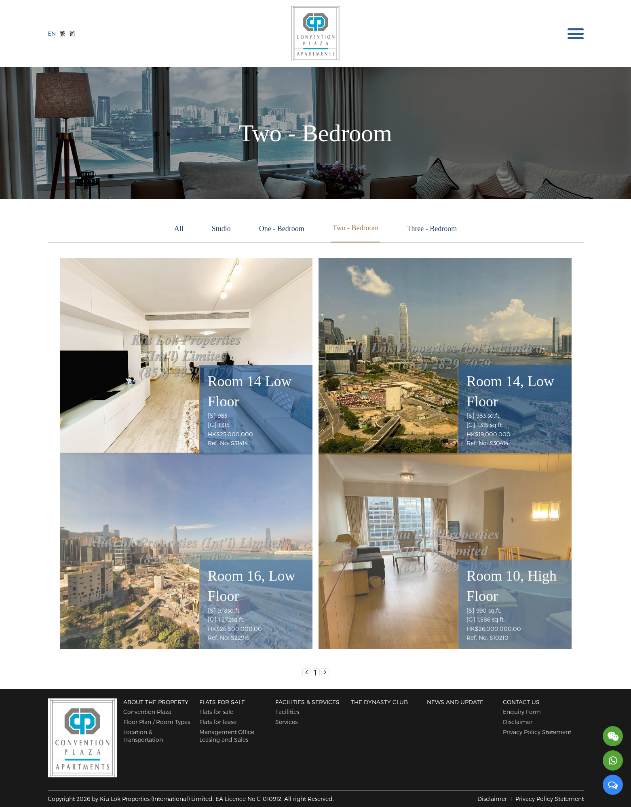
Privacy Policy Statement (537, 731)
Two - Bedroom (356, 228)
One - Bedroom (281, 229)
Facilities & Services (307, 702)
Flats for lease (217, 721)
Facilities (287, 711)
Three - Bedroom (432, 229)
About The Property (155, 702)
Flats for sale (222, 702)
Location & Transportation (143, 735)
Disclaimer (517, 721)
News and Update (455, 702)
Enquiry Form (522, 711)
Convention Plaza (147, 711)
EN (52, 33)
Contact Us (521, 702)
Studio (221, 229)
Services (286, 721)
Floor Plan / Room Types (156, 721)
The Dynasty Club (379, 702)
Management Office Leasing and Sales (226, 735)
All (179, 229)
